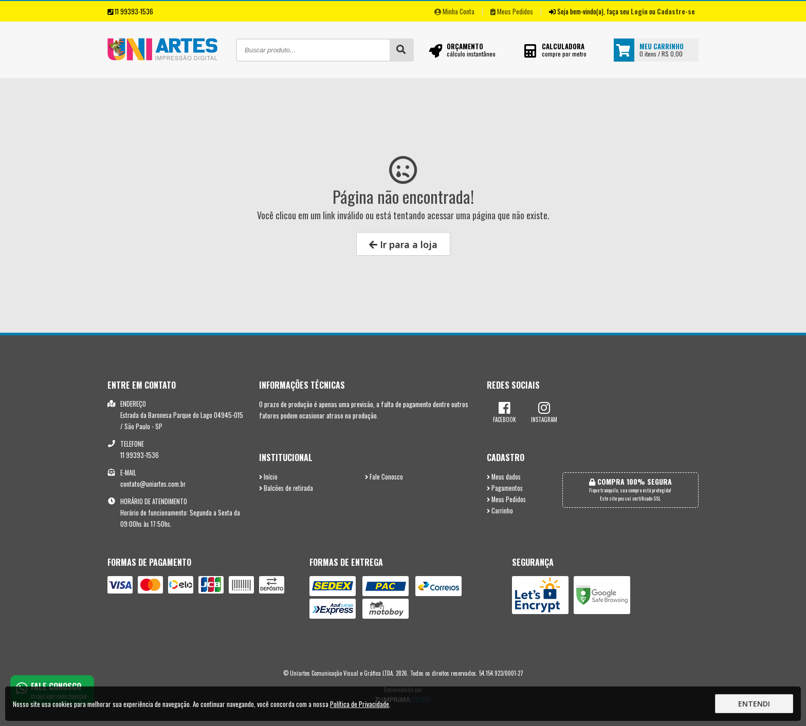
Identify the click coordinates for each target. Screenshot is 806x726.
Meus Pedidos (511, 11)
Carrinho (500, 510)
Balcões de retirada (286, 488)
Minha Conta (454, 11)
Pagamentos (505, 488)
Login (639, 11)
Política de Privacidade (359, 704)
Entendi (754, 704)
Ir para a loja (403, 244)
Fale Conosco (384, 477)
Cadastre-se (676, 11)
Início (268, 477)
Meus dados (504, 477)
